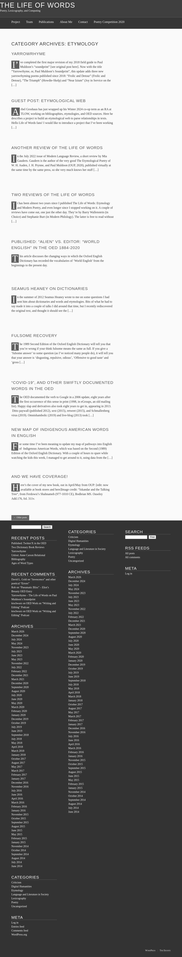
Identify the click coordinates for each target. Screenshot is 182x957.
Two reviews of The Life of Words (53, 194)
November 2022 (20, 663)
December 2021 (19, 675)
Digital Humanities (21, 886)
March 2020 (17, 707)
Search (134, 532)
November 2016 (20, 786)
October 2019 (18, 723)
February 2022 (19, 671)
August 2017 (18, 762)
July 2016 (16, 790)
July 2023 (16, 651)
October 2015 (18, 818)
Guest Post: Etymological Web (48, 100)
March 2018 (17, 750)
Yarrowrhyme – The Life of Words (29, 595)
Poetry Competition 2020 (109, 21)
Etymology (17, 890)
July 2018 (16, 738)
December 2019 (19, 719)
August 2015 (18, 826)
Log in (14, 922)
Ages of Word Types (22, 563)
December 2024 (19, 635)
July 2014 (16, 862)
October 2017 (18, 758)
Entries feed (17, 926)
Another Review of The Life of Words (57, 147)
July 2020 (16, 695)
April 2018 (17, 746)
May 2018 (16, 742)
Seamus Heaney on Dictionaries (49, 288)
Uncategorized (19, 906)
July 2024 (16, 639)
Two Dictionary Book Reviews (27, 547)
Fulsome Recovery (34, 335)
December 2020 (19, 683)
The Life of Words (37, 5)
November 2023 (20, 647)
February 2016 (19, 806)
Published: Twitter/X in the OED (28, 543)
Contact (83, 21)
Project (15, 21)
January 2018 (18, 754)
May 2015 (16, 834)
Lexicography (18, 898)
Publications (46, 21)
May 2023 (16, 659)
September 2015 (20, 822)
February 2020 (19, 711)
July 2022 (16, 667)
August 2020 (18, 691)
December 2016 (19, 782)
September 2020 (20, 687)
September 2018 (20, 735)
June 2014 (16, 866)
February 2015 (19, 838)
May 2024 (16, 643)
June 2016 (16, 794)
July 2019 (16, 727)
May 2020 (16, 703)
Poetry (14, 902)
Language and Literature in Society (30, 894)
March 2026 (17, 631)
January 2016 (18, 810)
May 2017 (16, 766)
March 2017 (17, 770)
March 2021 (17, 679)
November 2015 (20, 814)
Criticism (16, 882)
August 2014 (18, 858)
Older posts (20, 517)
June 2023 (16, 655)
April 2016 (17, 798)
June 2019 (16, 731)
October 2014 (18, 850)
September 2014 (20, 854)
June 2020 (16, 699)
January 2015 (18, 842)
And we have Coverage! (39, 476)
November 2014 (20, 846)
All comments (132, 557)
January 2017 (18, 778)
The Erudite (165, 950)
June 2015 (16, 830)
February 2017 (19, 774)
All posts (130, 553)
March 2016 (17, 802)
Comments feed (19, 930)
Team (29, 21)
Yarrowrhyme (28, 54)
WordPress (150, 950)
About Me (66, 21)
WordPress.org (19, 934)
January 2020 (18, 715)
